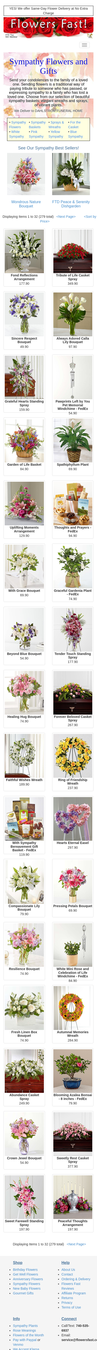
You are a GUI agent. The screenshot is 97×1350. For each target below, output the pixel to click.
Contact (67, 1274)
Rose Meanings (24, 1330)
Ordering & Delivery (76, 1279)
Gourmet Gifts (23, 1293)
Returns (67, 1298)
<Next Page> (66, 216)
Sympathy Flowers (26, 1284)
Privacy (67, 1303)
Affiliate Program (74, 1293)
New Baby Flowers (27, 1288)
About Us (68, 1270)
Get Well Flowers (25, 1274)
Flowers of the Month (28, 1335)
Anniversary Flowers (28, 1279)
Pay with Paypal (25, 1340)
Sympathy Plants (25, 1326)
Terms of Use (71, 1307)
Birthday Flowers (25, 1270)
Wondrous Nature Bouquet (26, 204)
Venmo (18, 1344)
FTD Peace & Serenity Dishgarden (71, 204)
